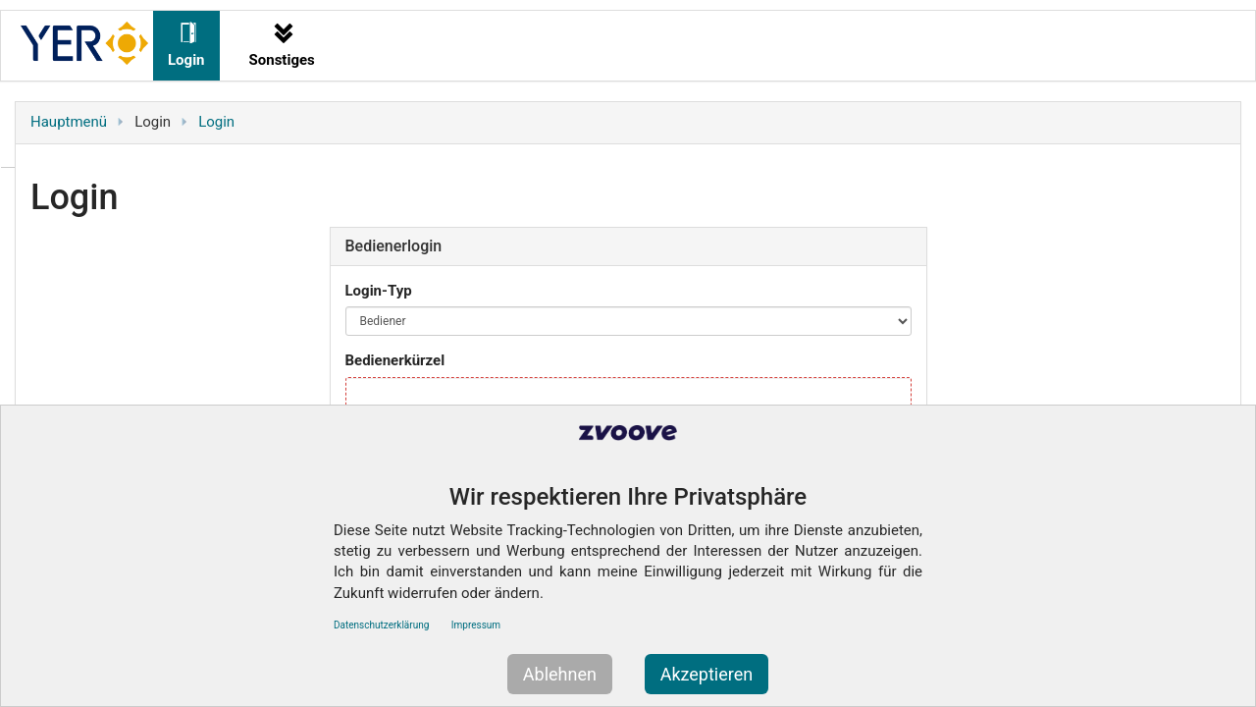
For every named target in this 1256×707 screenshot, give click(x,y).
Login (216, 122)
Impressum (475, 625)
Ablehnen (560, 674)
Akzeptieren (707, 674)
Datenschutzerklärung (381, 625)
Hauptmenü (68, 122)
